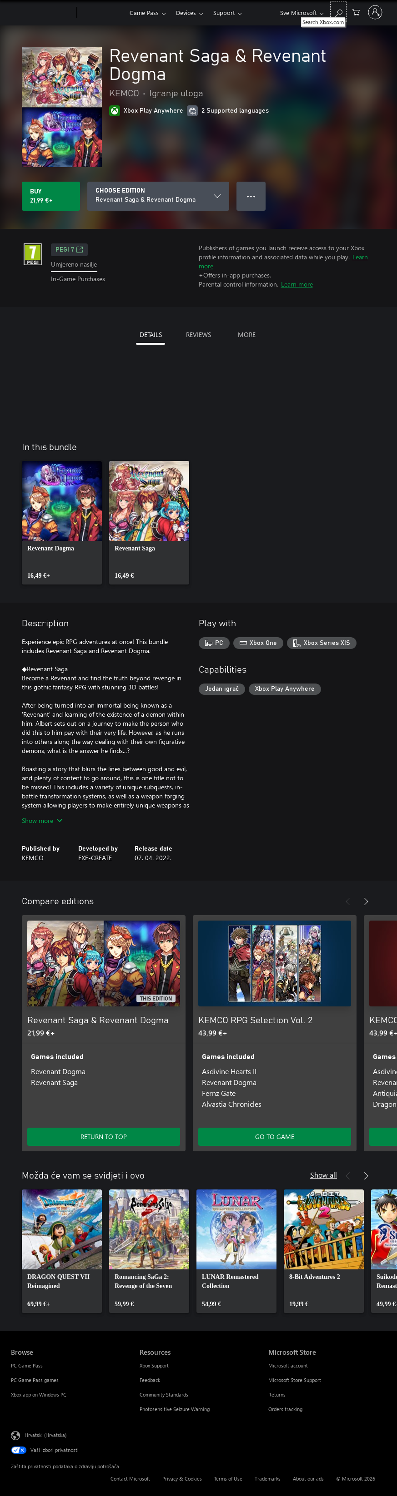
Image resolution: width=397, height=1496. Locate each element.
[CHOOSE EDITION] (158, 196)
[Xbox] (102, 12)
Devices (186, 12)
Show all (323, 1174)
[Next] (366, 901)
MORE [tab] (247, 334)
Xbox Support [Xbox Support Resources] (154, 1365)
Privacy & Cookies (182, 1478)
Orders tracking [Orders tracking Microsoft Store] (285, 1409)
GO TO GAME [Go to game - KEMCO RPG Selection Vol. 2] (274, 1136)
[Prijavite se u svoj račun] (375, 12)
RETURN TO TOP (103, 1136)
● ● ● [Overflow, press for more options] (251, 195)
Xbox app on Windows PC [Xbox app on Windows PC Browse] (38, 1394)
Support (224, 12)
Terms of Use (228, 1478)
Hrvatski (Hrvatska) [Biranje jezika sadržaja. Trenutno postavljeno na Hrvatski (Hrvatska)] (45, 1435)
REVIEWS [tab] (198, 334)
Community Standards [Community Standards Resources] (164, 1394)
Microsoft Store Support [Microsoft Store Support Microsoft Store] (294, 1380)
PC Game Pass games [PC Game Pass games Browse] (35, 1380)
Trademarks (268, 1478)
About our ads (308, 1478)
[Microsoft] (42, 12)
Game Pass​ (144, 12)
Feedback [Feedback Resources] (150, 1380)
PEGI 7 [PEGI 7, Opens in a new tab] (69, 249)
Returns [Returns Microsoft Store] (277, 1394)
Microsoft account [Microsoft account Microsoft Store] (288, 1365)
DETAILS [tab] (151, 334)
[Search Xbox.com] (338, 11)
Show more (42, 820)
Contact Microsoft (130, 1478)
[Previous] (348, 901)
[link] (62, 523)
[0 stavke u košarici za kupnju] (356, 11)
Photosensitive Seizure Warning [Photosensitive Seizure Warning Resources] (175, 1409)
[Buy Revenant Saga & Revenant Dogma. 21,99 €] (51, 196)
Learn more (297, 284)
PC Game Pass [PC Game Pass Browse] (27, 1365)
